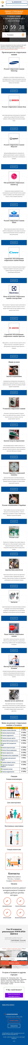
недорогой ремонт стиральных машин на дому (12, 48)
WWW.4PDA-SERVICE (8, 1005)
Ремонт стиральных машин (14, 948)
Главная (4, 948)
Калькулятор (17, 4)
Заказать (14, 91)
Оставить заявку (14, 1020)
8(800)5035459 (16, 2)
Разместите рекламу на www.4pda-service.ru (14, 995)
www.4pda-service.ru (18, 1033)
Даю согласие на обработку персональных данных (14, 967)
